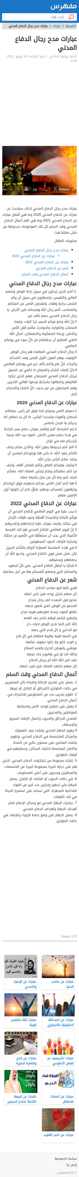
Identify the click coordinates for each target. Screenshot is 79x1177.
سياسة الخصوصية (66, 1158)
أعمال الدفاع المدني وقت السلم (45, 274)
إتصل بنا (72, 1165)
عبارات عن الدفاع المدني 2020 (33, 256)
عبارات (56, 26)
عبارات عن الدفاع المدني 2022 (46, 262)
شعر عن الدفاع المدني (52, 268)
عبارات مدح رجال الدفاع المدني (46, 250)
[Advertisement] (39, 104)
